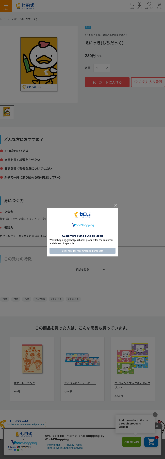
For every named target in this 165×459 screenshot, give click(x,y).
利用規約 (49, 438)
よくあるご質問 (8, 438)
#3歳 (4, 299)
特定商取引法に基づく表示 (75, 438)
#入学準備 (40, 299)
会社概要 (130, 438)
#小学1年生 (56, 299)
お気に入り (149, 8)
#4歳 (16, 299)
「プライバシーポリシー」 (47, 453)
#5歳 (26, 299)
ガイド (139, 8)
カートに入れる (107, 82)
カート (159, 8)
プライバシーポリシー (107, 438)
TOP (2, 19)
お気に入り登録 (150, 82)
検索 (132, 8)
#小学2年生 (73, 299)
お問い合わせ (30, 438)
